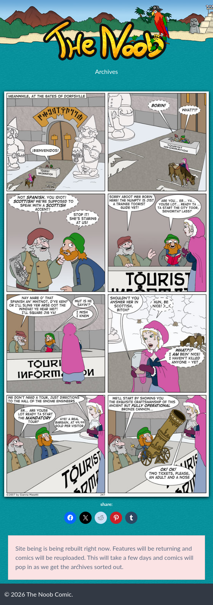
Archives (106, 71)
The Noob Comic (106, 33)
